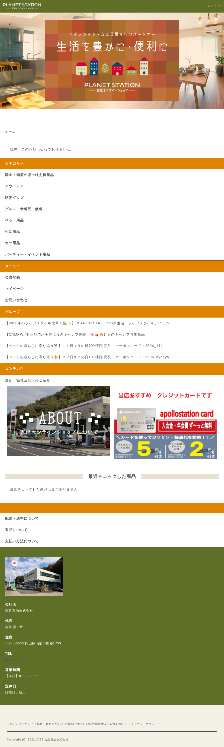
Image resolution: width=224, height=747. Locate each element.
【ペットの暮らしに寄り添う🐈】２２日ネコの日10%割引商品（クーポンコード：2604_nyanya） (89, 357)
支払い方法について (20, 723)
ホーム (10, 132)
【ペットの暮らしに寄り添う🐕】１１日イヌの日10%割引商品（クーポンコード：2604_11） (85, 346)
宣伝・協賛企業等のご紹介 (27, 380)
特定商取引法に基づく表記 (106, 723)
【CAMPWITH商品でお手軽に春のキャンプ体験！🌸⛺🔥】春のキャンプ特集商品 (75, 334)
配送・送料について (50, 723)
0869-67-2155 (16, 660)
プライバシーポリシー (143, 723)
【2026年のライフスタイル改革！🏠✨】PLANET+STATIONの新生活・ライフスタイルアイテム (87, 323)
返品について (76, 723)
